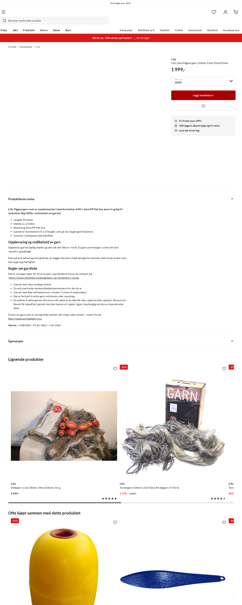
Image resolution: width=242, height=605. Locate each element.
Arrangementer (111, 530)
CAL (38, 40)
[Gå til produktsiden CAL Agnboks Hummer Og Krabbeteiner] (208, 440)
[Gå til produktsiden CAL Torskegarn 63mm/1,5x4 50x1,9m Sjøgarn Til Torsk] (92, 339)
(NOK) (15, 598)
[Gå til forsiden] (23, 14)
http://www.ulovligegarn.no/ (25, 257)
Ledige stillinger (111, 520)
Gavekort (60, 520)
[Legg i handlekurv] (203, 88)
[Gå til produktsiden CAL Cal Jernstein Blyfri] (92, 440)
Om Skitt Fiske (110, 515)
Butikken (204, 23)
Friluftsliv (36, 23)
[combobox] (117, 14)
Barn (76, 23)
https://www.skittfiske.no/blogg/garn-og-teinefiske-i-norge (44, 216)
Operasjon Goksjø (113, 536)
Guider (12, 520)
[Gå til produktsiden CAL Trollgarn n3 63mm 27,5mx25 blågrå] (208, 339)
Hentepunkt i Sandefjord (22, 525)
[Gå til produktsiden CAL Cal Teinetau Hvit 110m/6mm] (150, 440)
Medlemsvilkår (111, 557)
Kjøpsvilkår (215, 598)
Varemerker (187, 23)
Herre (51, 23)
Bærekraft (108, 541)
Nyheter (156, 23)
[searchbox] (120, 14)
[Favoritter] (201, 14)
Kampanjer (118, 23)
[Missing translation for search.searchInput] (66, 14)
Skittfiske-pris (138, 23)
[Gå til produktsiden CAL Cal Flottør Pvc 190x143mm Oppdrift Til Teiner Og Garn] (33, 440)
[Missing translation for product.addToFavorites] (203, 99)
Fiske (11, 23)
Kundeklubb (109, 552)
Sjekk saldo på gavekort (22, 530)
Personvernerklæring (193, 598)
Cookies (229, 598)
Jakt (22, 23)
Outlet (171, 23)
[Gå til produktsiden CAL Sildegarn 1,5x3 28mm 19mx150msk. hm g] (33, 339)
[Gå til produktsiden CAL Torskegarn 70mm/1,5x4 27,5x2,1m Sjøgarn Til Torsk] (150, 339)
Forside (12, 40)
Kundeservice (223, 23)
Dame (64, 23)
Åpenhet (107, 546)
